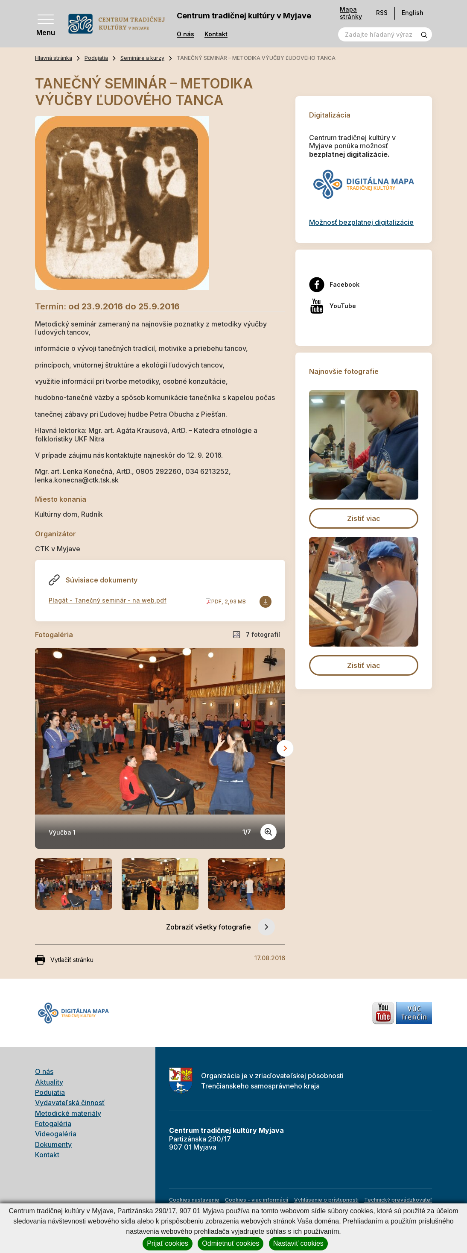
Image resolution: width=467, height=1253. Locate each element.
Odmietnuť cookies (230, 1243)
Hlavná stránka (53, 58)
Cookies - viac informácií (256, 1200)
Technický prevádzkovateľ (398, 1200)
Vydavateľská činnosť (70, 1102)
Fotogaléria (53, 1123)
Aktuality (49, 1082)
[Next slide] (285, 748)
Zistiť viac (363, 518)
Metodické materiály (68, 1113)
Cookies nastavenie (194, 1200)
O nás (185, 34)
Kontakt (216, 34)
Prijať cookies (167, 1243)
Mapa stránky (351, 13)
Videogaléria (55, 1133)
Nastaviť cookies (298, 1243)
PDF (216, 601)
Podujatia (96, 58)
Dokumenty (53, 1144)
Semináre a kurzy (142, 58)
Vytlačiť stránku (64, 960)
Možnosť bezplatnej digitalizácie (361, 222)
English (412, 12)
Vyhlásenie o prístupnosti (326, 1200)
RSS (382, 12)
